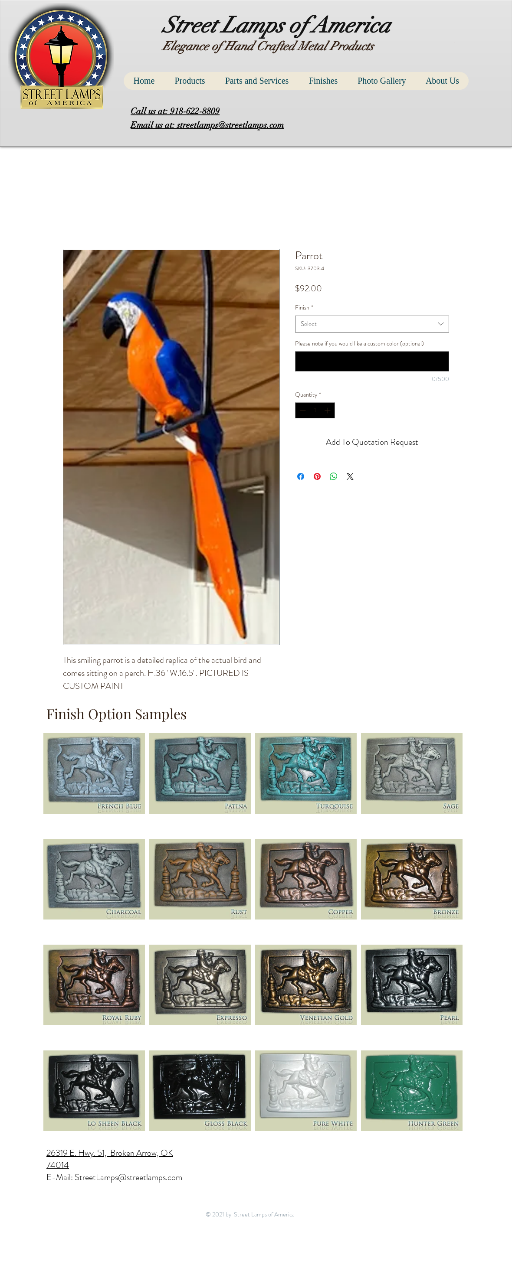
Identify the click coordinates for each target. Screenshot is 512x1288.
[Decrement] (301, 410)
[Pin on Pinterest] (317, 476)
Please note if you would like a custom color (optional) (359, 343)
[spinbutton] (315, 410)
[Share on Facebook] (300, 476)
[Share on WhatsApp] (333, 476)
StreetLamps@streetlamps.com (128, 1177)
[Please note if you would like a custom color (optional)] (372, 361)
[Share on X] (350, 476)
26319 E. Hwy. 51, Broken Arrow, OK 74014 (109, 1159)
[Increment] (328, 410)
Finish (304, 307)
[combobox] (372, 324)
